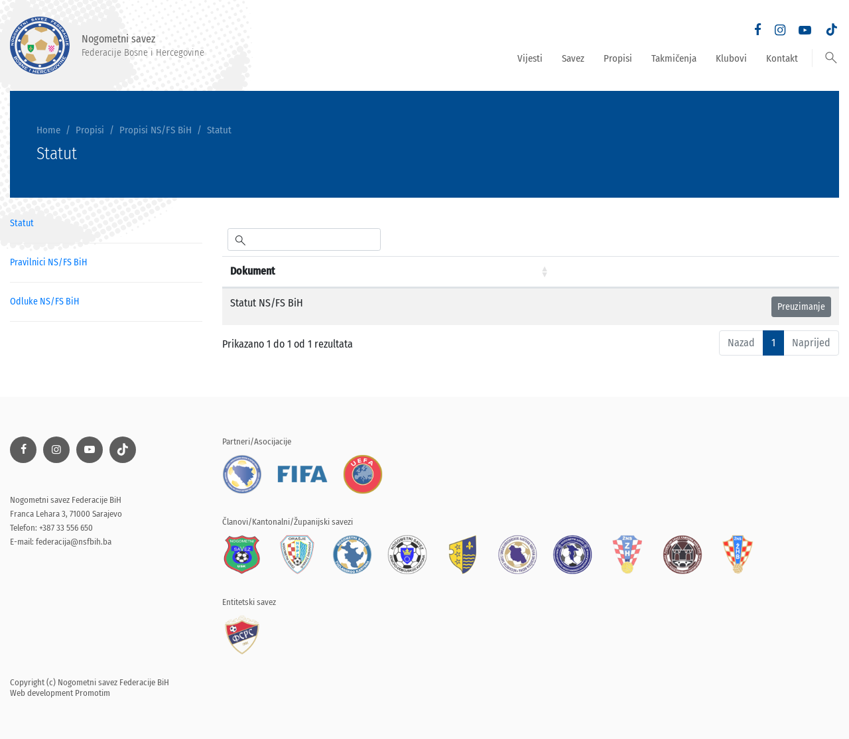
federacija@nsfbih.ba (73, 542)
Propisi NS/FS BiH (155, 130)
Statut (219, 130)
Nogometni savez (107, 45)
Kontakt (782, 58)
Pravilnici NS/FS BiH (48, 262)
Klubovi (731, 58)
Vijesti (530, 58)
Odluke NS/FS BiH (44, 301)
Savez (573, 58)
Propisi (618, 58)
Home (48, 130)
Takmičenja (673, 58)
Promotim (92, 693)
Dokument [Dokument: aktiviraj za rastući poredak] (252, 271)
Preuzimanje (801, 306)
